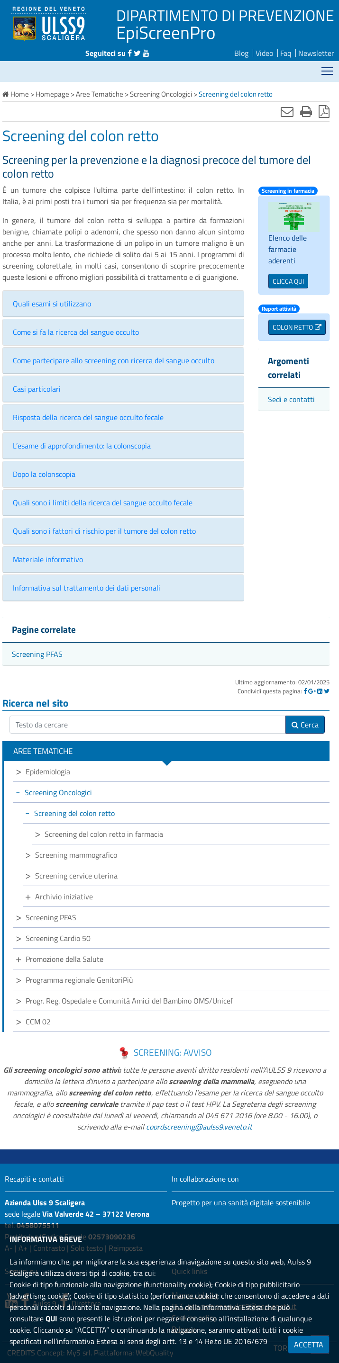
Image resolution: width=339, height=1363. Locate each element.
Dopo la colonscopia (44, 474)
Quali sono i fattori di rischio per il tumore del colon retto (104, 531)
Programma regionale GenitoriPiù (79, 980)
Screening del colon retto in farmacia (104, 834)
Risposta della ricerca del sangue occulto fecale (88, 417)
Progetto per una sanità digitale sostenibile (241, 1202)
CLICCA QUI (288, 281)
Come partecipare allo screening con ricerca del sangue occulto (113, 360)
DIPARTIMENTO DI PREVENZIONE (225, 15)
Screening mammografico (76, 855)
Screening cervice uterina (76, 875)
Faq (285, 53)
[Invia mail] (287, 111)
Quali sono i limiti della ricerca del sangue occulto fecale (102, 502)
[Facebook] (305, 691)
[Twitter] (327, 691)
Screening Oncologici (58, 792)
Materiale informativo (48, 559)
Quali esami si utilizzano (52, 303)
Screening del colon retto (74, 813)
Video (264, 53)
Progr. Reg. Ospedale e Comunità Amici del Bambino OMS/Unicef (129, 1000)
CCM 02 (38, 1021)
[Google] (312, 691)
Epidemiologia (48, 771)
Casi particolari (37, 389)
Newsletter (316, 53)
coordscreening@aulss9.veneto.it (199, 1126)
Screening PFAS (37, 654)
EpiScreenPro (166, 32)
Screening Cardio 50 (58, 938)
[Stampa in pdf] (324, 111)
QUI (51, 1318)
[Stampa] (306, 111)
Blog (241, 53)
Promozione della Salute (64, 959)
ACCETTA (308, 1344)
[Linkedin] (319, 691)
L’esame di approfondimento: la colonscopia (82, 445)
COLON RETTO (293, 327)
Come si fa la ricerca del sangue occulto (76, 332)
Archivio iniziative (64, 896)
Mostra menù (327, 67)
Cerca (305, 724)
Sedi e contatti (291, 399)
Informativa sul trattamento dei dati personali (86, 587)
